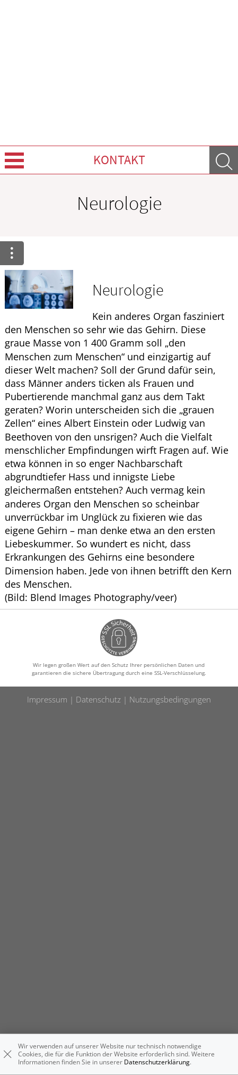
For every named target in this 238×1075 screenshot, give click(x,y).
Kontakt (119, 159)
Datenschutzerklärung (157, 1061)
